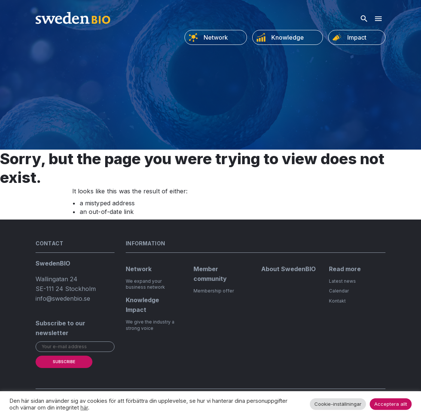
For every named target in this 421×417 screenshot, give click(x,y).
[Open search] (364, 18)
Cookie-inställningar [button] (337, 404)
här (84, 407)
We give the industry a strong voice (150, 325)
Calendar (339, 291)
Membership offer (213, 291)
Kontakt (337, 301)
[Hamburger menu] (378, 18)
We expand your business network (145, 284)
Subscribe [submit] (64, 361)
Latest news (342, 281)
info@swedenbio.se (63, 298)
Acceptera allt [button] (390, 404)
